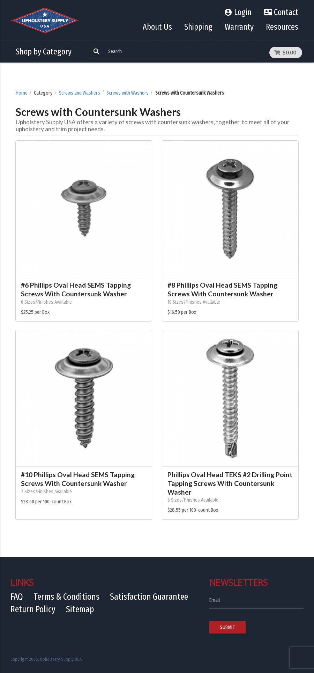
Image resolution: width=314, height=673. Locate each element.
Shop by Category (44, 52)
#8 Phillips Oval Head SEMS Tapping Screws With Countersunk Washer (222, 289)
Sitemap (80, 609)
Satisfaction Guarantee (149, 596)
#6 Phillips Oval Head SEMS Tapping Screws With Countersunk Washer (76, 289)
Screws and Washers (79, 93)
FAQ (16, 596)
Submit (227, 627)
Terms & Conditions (66, 596)
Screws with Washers (127, 93)
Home (22, 93)
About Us (157, 27)
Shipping (198, 27)
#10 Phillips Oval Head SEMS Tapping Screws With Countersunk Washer (78, 479)
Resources (282, 27)
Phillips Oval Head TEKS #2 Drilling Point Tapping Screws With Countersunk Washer (229, 483)
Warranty (239, 27)
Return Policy (32, 609)
